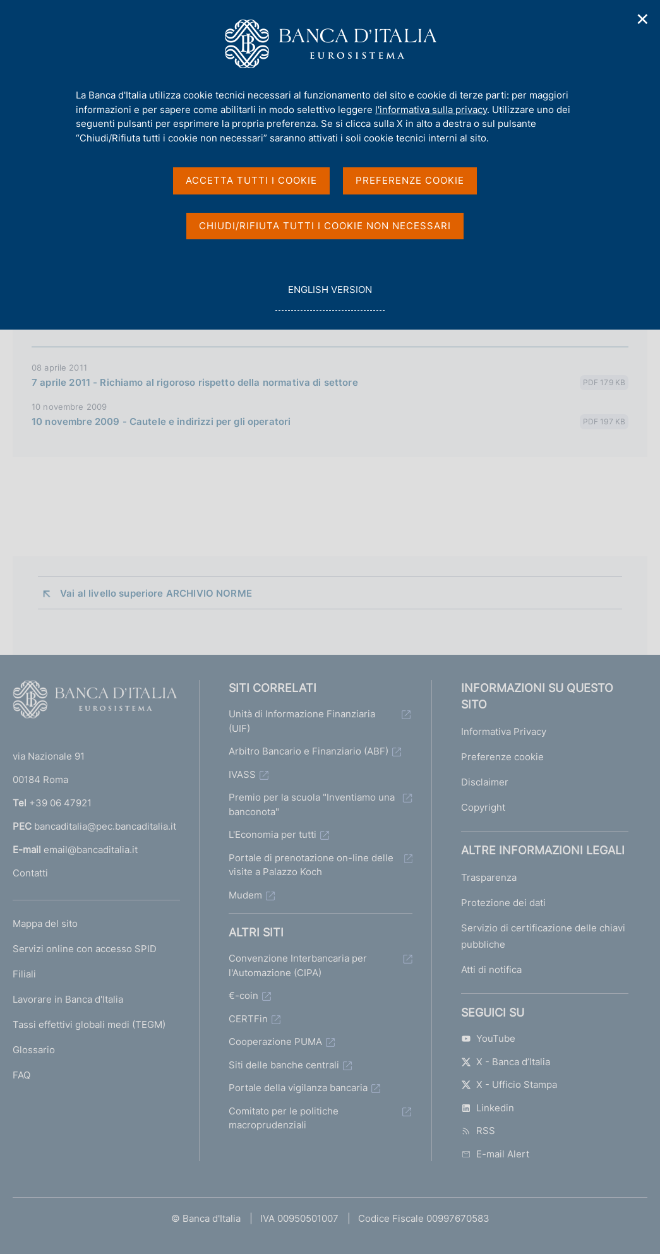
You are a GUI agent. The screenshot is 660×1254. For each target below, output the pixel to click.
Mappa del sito (45, 923)
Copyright (483, 807)
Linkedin (487, 1108)
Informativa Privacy (503, 731)
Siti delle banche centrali (284, 1065)
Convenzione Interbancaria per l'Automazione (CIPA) (298, 965)
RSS (478, 1131)
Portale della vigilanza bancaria (298, 1088)
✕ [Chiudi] (643, 19)
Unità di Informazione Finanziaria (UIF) (302, 721)
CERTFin (248, 1019)
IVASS (242, 774)
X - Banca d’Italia (505, 1062)
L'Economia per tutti (272, 834)
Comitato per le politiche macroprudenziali (284, 1118)
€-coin (243, 995)
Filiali (24, 974)
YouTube (488, 1038)
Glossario (34, 1050)
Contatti (30, 873)
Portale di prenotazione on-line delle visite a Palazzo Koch (311, 865)
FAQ (21, 1075)
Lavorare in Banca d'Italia (68, 999)
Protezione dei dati (503, 903)
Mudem (245, 895)
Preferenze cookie (502, 757)
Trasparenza (489, 877)
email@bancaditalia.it (91, 850)
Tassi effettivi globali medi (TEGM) (89, 1024)
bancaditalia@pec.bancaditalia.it (105, 826)
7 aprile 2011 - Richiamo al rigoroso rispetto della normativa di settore (195, 382)
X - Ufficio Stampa (509, 1084)
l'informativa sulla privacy (431, 110)
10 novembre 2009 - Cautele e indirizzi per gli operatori (161, 421)
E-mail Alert (495, 1154)
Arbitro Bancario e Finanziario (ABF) (308, 751)
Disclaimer (484, 782)
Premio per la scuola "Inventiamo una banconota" (312, 804)
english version (329, 296)
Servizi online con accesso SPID (85, 949)
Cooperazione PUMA (275, 1042)
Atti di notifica (491, 970)
